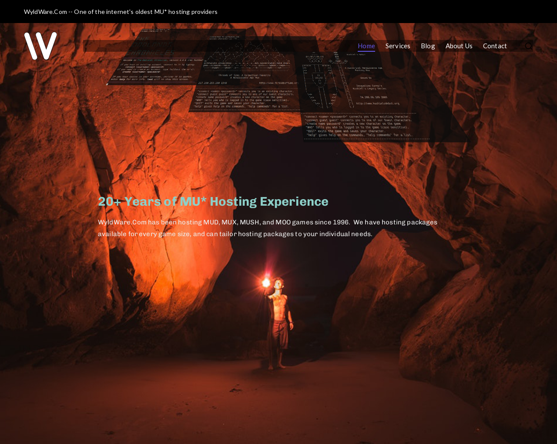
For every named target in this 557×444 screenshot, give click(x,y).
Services (398, 46)
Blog (428, 46)
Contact (495, 46)
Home (366, 46)
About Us (459, 46)
